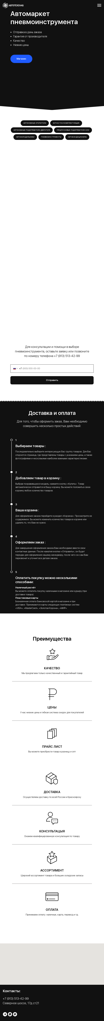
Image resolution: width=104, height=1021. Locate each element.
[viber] (15, 1014)
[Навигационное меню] (99, 5)
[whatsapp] (10, 1014)
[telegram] (5, 1014)
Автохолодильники (25, 137)
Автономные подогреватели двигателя (31, 130)
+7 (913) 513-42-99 (67, 356)
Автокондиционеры (77, 137)
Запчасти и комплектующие (66, 123)
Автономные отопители (34, 123)
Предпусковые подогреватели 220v (73, 130)
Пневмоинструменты (51, 137)
